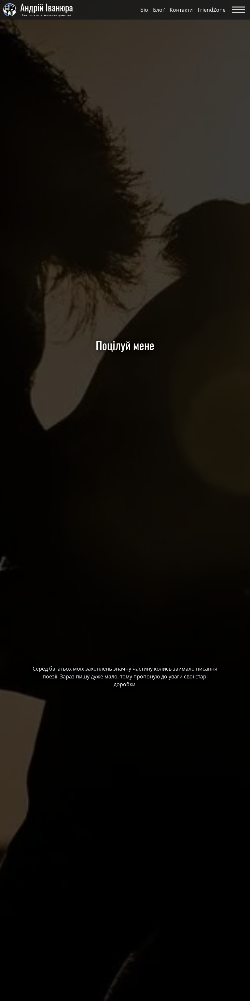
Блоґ (159, 9)
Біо (144, 9)
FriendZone (212, 9)
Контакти (181, 9)
